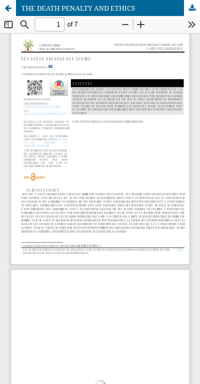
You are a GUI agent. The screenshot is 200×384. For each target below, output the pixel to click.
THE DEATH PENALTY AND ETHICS (78, 8)
